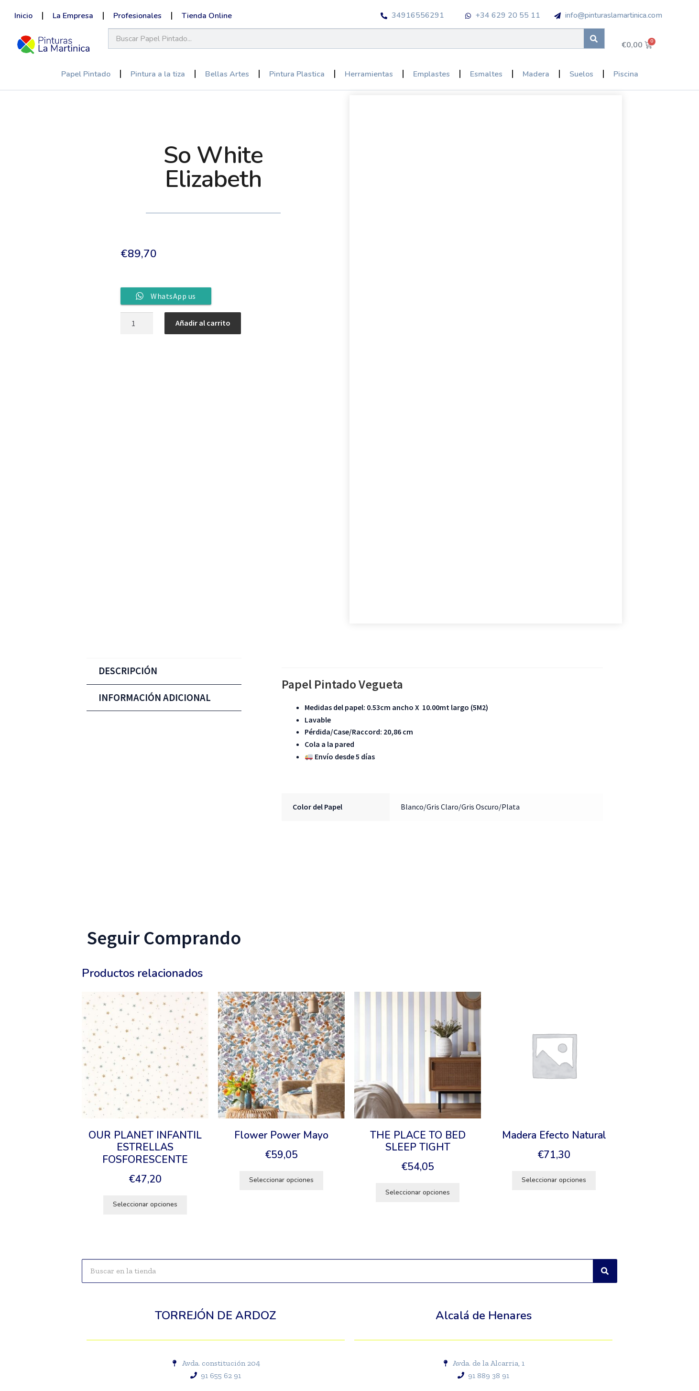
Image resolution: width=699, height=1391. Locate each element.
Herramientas (369, 74)
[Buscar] (594, 38)
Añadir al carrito (202, 323)
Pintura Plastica (297, 74)
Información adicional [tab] (154, 697)
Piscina (625, 74)
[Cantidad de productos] (136, 323)
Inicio (23, 16)
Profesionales (137, 16)
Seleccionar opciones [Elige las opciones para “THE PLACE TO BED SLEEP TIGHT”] (417, 1192)
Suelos (581, 74)
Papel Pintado (85, 74)
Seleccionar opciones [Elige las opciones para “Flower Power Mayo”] (281, 1179)
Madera (536, 74)
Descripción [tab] (127, 671)
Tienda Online (207, 16)
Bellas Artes (227, 74)
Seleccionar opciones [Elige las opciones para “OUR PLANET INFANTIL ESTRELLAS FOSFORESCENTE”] (145, 1204)
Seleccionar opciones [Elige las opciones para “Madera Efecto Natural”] (554, 1179)
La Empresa (73, 16)
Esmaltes (486, 74)
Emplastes (431, 74)
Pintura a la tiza (158, 74)
